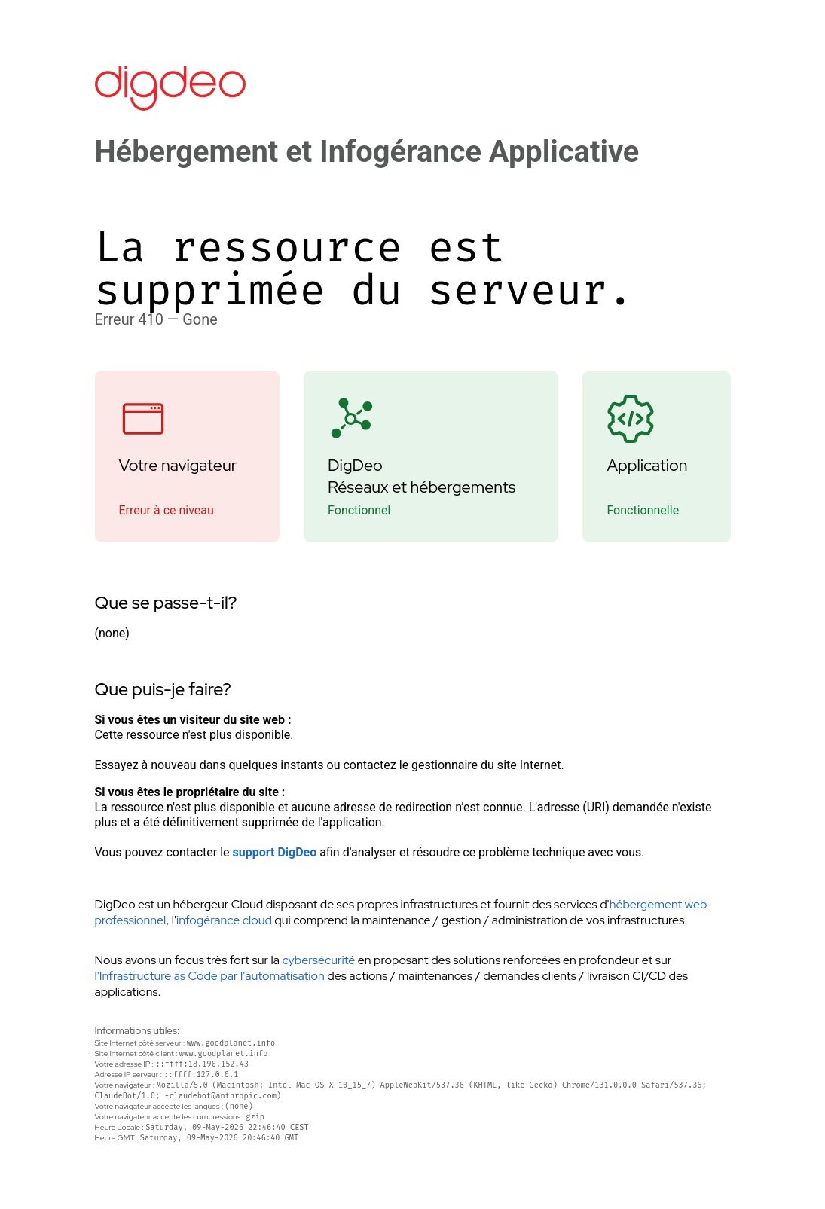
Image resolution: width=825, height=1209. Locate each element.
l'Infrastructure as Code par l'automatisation (210, 976)
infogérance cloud (224, 920)
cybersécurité (318, 960)
